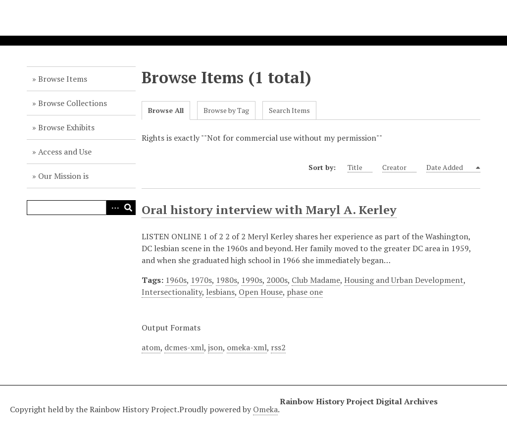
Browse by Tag (226, 110)
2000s (277, 279)
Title (360, 167)
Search (128, 207)
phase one (305, 291)
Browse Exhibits (66, 127)
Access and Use (65, 151)
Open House (261, 291)
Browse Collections (72, 103)
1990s (251, 279)
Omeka (265, 409)
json (215, 347)
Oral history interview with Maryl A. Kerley (269, 210)
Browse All (166, 110)
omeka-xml (247, 347)
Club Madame (316, 279)
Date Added (450, 167)
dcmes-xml (184, 347)
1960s (176, 279)
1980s (226, 279)
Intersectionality (172, 291)
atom (151, 347)
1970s (201, 279)
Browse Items (62, 78)
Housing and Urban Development (403, 279)
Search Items (289, 110)
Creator (399, 167)
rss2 (278, 347)
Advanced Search (113, 207)
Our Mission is (63, 175)
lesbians (220, 291)
